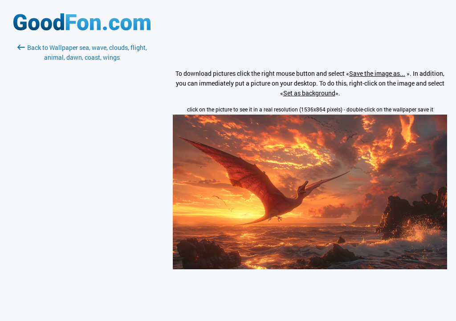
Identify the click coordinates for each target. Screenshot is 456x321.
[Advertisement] (81, 168)
